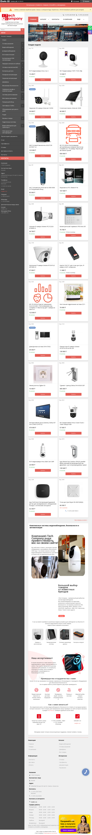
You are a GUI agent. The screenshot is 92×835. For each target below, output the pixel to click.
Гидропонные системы (9, 122)
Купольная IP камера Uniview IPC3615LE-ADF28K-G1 (42, 266)
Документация (63, 765)
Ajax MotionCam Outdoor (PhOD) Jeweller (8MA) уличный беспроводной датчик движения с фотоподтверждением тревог (73, 463)
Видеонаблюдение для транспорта (9, 126)
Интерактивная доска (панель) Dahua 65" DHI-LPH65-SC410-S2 (42, 423)
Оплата (31, 765)
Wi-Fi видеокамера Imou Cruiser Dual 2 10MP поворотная (72, 423)
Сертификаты (5, 144)
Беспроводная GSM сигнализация (8, 59)
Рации (4, 114)
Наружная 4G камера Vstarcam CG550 (41, 108)
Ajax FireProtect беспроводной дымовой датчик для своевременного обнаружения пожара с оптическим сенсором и (42, 503)
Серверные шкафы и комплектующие (8, 90)
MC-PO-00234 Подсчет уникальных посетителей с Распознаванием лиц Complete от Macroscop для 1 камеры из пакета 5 (42, 306)
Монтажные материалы (9, 98)
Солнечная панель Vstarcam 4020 (70, 108)
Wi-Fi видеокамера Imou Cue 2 (38, 71)
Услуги (4, 40)
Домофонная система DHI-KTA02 (40, 346)
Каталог (43, 19)
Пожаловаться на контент (50, 833)
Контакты (4, 154)
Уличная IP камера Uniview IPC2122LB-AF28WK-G (41, 227)
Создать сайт (14, 1)
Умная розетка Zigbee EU (37, 385)
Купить (43, 80)
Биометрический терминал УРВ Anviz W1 (73, 226)
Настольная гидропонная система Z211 (72, 304)
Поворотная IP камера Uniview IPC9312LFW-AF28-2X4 (69, 347)
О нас (2, 140)
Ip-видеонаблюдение (8, 51)
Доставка (32, 762)
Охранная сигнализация (9, 78)
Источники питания (8, 54)
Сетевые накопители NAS (10, 67)
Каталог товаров (6, 36)
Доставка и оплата (6, 151)
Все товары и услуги (81, 520)
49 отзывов (76, 1)
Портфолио (62, 768)
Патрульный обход (8, 102)
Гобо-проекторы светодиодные (7, 132)
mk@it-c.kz (4, 191)
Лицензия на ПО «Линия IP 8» (69, 187)
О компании (67, 19)
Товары (31, 747)
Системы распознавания (9, 94)
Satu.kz (54, 831)
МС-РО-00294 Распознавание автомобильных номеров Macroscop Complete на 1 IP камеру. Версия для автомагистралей (71, 148)
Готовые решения (7, 43)
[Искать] (22, 29)
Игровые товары (7, 118)
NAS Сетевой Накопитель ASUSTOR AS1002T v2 (40, 146)
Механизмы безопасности (10, 85)
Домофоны (5, 82)
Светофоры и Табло (8, 105)
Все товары (62, 752)
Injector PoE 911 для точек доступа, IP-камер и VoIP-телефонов (72, 266)
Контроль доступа (7, 71)
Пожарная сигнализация (9, 74)
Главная (33, 19)
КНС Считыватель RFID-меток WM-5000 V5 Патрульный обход (42, 188)
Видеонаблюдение (8, 47)
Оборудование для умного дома (10, 110)
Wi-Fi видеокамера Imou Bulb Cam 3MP (41, 461)
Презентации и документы (9, 136)
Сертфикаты (63, 762)
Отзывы (3, 147)
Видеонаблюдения (65, 744)
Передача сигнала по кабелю (11, 63)
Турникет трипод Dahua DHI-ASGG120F (72, 385)
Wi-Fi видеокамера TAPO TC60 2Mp (71, 71)
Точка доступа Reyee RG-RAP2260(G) (71, 502)
